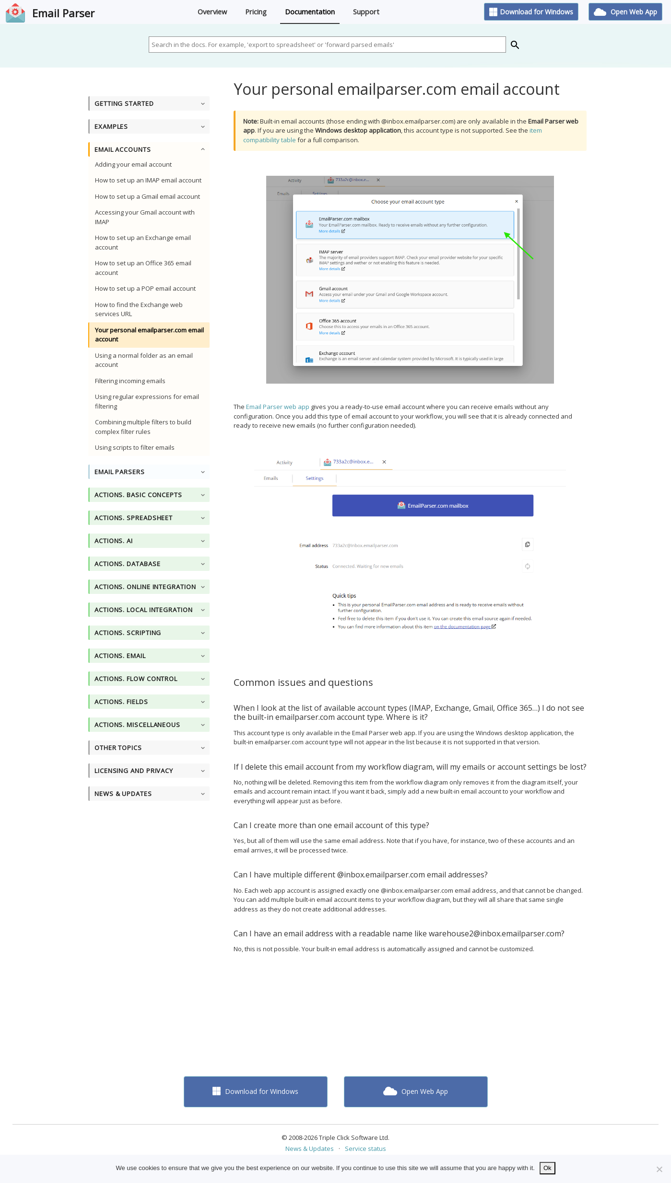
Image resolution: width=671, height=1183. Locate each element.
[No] (659, 1169)
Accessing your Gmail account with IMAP (145, 217)
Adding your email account (133, 164)
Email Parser (63, 13)
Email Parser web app (277, 406)
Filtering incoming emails (130, 380)
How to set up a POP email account (145, 288)
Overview (212, 11)
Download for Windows (531, 11)
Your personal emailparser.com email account (149, 335)
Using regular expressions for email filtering (147, 401)
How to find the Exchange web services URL (139, 309)
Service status (365, 1148)
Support (366, 11)
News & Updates (309, 1148)
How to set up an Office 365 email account (143, 268)
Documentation (310, 11)
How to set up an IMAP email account (148, 180)
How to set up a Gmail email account (147, 196)
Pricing (256, 11)
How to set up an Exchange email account (143, 242)
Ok (547, 1168)
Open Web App (625, 11)
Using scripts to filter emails (135, 447)
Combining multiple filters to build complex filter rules (143, 427)
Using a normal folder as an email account (144, 360)
